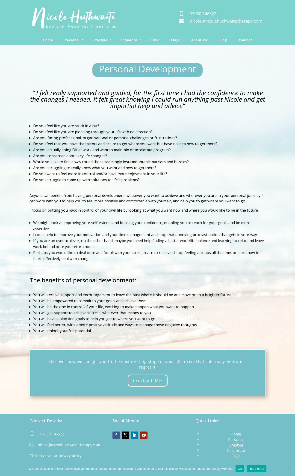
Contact (245, 40)
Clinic (154, 40)
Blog (223, 40)
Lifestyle (99, 40)
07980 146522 (203, 13)
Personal (72, 40)
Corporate (128, 40)
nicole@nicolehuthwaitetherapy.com (226, 21)
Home (48, 40)
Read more (256, 468)
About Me (199, 40)
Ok (240, 468)
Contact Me (147, 380)
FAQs (175, 40)
